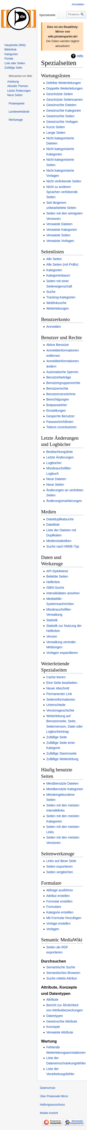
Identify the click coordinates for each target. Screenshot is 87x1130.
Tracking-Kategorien (60, 297)
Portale (8, 58)
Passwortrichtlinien (59, 422)
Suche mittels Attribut (61, 978)
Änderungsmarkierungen (64, 501)
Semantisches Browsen (63, 973)
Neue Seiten (55, 484)
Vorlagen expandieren (62, 653)
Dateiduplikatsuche (60, 519)
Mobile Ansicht (49, 1113)
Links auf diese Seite (61, 861)
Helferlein (53, 582)
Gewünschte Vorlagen (62, 122)
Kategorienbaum (58, 275)
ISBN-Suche (55, 587)
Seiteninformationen (60, 699)
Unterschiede (55, 705)
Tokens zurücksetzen (61, 427)
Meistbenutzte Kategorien (64, 789)
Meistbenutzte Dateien (62, 783)
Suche (50, 292)
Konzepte (53, 1027)
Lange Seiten (55, 132)
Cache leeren (55, 677)
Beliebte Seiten (57, 576)
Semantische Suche (60, 967)
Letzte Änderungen (60, 457)
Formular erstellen (59, 901)
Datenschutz (47, 1088)
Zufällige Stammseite (61, 753)
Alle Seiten (54, 259)
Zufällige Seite (56, 737)
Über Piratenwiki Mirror (54, 1096)
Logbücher (53, 463)
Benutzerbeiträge (58, 377)
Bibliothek (10, 49)
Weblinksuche (56, 303)
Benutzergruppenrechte (63, 383)
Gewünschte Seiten (60, 116)
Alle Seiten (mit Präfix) (62, 264)
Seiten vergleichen (59, 872)
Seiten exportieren (59, 866)
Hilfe (80, 56)
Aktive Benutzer (57, 345)
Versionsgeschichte (60, 710)
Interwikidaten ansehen (63, 593)
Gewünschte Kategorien (63, 110)
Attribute (52, 999)
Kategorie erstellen (59, 912)
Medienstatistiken (58, 541)
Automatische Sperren (62, 372)
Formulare (53, 907)
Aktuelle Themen (17, 86)
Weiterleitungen (57, 308)
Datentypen (54, 1016)
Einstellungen (56, 410)
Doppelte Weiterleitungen (64, 88)
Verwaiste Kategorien (61, 229)
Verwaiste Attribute (59, 1032)
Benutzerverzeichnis (60, 394)
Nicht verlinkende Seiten (63, 181)
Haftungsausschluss (52, 1104)
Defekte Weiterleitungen (63, 83)
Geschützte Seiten (59, 94)
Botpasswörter (56, 405)
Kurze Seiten (55, 127)
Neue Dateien (56, 479)
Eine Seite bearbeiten (61, 683)
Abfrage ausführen (59, 890)
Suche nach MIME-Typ (62, 546)
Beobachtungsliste (59, 452)
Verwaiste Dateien (59, 224)
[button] (20, 76)
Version (51, 636)
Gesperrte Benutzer (60, 416)
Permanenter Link (59, 694)
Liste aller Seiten (14, 63)
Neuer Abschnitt (57, 688)
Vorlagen (52, 929)
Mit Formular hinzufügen (63, 918)
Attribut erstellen (58, 896)
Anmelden (53, 326)
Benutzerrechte (57, 388)
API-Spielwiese (57, 571)
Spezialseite (47, 15)
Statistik (52, 620)
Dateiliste (53, 524)
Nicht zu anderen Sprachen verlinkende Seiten (61, 192)
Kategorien (54, 270)
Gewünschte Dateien (61, 105)
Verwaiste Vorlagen (60, 241)
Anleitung (13, 81)
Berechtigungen (57, 399)
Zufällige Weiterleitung (62, 759)
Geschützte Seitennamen (64, 99)
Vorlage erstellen (58, 923)
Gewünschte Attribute (61, 1021)
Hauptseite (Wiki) (15, 45)
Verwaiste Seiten (58, 235)
